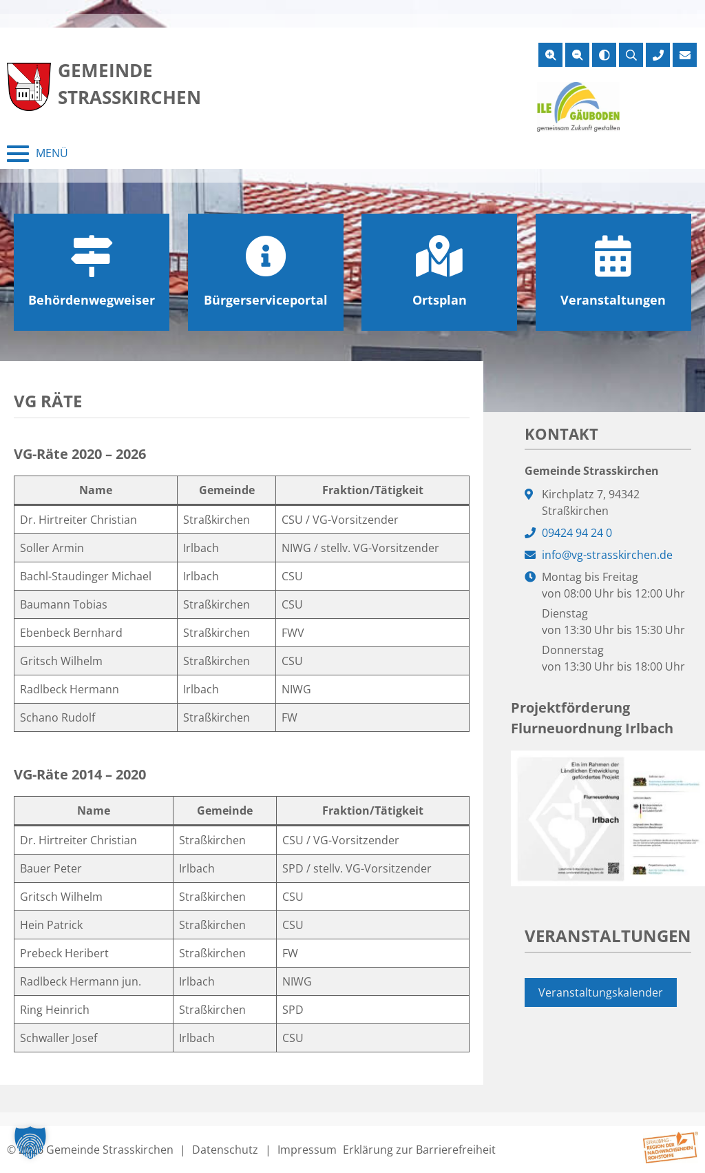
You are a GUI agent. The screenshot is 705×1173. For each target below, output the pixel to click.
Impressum (307, 1149)
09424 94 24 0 (577, 532)
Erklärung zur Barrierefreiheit (419, 1149)
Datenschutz (225, 1149)
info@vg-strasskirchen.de (607, 554)
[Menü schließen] (37, 153)
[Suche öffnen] (631, 55)
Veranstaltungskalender (600, 992)
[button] (30, 1142)
